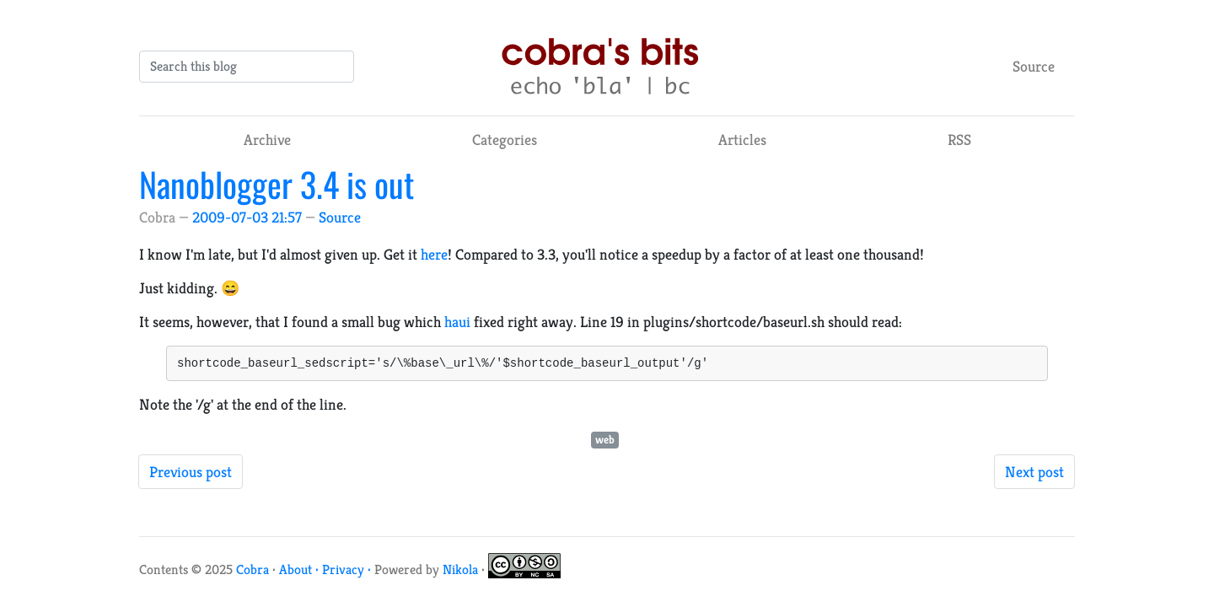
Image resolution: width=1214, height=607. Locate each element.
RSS (959, 139)
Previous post (190, 474)
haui (457, 321)
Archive (267, 139)
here (434, 254)
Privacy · (348, 572)
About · (300, 572)
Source (1034, 66)
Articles (742, 139)
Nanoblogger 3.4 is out (276, 183)
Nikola (460, 572)
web (605, 442)
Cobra (252, 572)
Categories (504, 139)
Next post (1034, 474)
